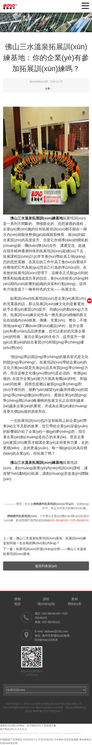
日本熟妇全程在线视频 (66, 739)
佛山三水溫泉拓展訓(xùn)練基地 (36, 463)
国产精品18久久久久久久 (13, 729)
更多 (89, 300)
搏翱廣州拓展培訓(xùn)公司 (50, 504)
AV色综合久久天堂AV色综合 (38, 739)
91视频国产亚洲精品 (11, 739)
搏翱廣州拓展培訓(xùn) (22, 516)
